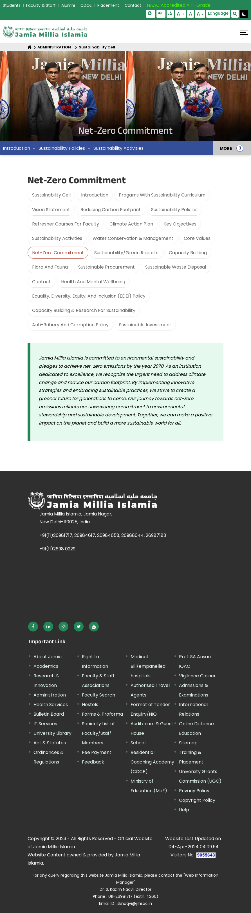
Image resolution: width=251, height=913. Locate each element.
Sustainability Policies (62, 151)
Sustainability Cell (97, 47)
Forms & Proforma (102, 714)
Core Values (197, 238)
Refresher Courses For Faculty (65, 224)
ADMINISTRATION (54, 47)
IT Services (45, 723)
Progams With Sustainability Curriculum (162, 195)
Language (218, 13)
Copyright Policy (197, 800)
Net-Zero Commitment (58, 252)
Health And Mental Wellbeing (93, 281)
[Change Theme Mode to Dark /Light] (244, 14)
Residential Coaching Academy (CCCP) (152, 762)
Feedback (93, 762)
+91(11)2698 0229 (57, 549)
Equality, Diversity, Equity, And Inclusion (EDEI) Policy (88, 296)
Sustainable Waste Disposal (175, 267)
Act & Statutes (49, 743)
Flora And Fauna (50, 267)
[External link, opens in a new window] (33, 626)
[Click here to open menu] (244, 32)
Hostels (90, 704)
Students (12, 5)
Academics (45, 666)
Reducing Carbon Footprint (110, 209)
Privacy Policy (194, 790)
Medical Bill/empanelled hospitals (148, 666)
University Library (52, 733)
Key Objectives (179, 224)
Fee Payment (96, 752)
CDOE (86, 5)
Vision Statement (51, 209)
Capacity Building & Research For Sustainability (83, 310)
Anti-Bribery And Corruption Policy (70, 325)
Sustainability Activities (118, 151)
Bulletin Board (48, 714)
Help (184, 810)
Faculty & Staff (41, 5)
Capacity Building (188, 252)
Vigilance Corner (197, 676)
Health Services (50, 704)
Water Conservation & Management (133, 238)
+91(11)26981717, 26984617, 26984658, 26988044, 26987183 (102, 535)
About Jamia (47, 656)
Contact (133, 5)
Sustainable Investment (145, 325)
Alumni (68, 5)
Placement (108, 5)
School (138, 743)
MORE (226, 151)
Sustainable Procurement (106, 267)
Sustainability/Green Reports (126, 252)
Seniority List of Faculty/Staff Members (98, 733)
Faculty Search (98, 695)
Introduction (16, 151)
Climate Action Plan (131, 224)
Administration (49, 695)
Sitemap (188, 743)
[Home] (30, 47)
